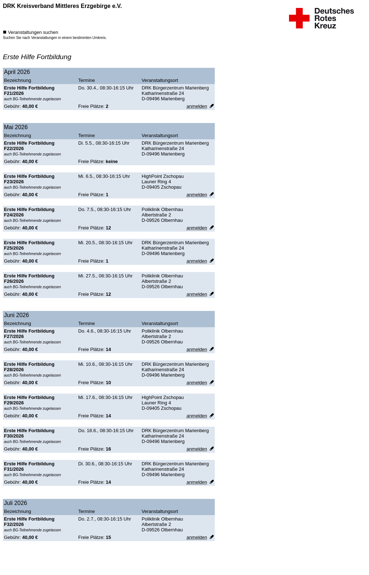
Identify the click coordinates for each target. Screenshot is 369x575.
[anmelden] (197, 106)
